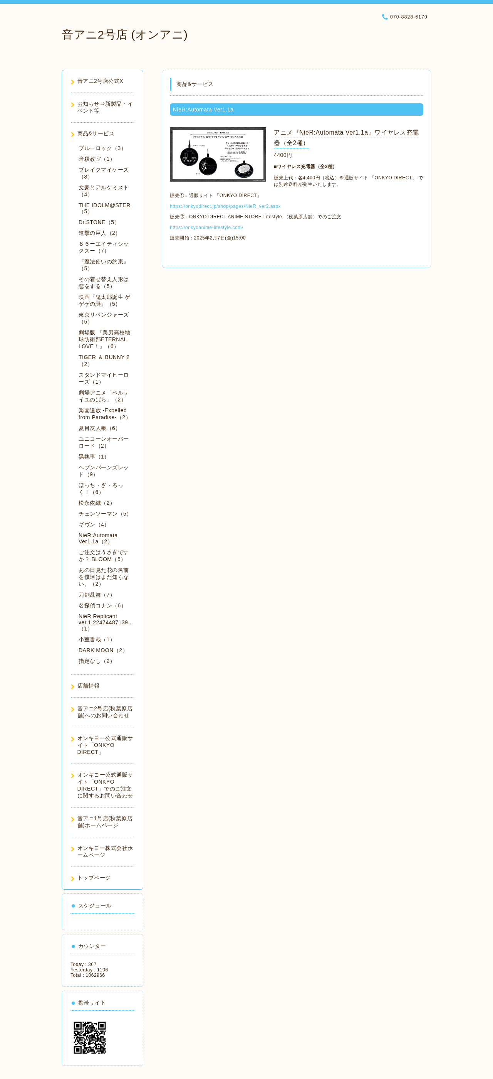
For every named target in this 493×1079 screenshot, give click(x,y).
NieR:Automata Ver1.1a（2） (98, 538)
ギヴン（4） (94, 524)
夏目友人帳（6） (100, 428)
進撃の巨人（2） (100, 233)
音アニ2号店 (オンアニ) (125, 34)
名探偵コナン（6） (102, 605)
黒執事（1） (94, 457)
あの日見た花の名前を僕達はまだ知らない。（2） (104, 577)
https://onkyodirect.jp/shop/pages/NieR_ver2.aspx (225, 206)
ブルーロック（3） (102, 148)
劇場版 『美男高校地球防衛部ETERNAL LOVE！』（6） (105, 339)
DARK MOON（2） (103, 650)
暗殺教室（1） (97, 159)
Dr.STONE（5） (99, 222)
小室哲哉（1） (97, 639)
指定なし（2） (97, 661)
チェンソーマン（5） (105, 514)
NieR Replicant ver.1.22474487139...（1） (106, 622)
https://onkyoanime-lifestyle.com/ (206, 227)
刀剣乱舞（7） (97, 595)
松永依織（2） (97, 503)
